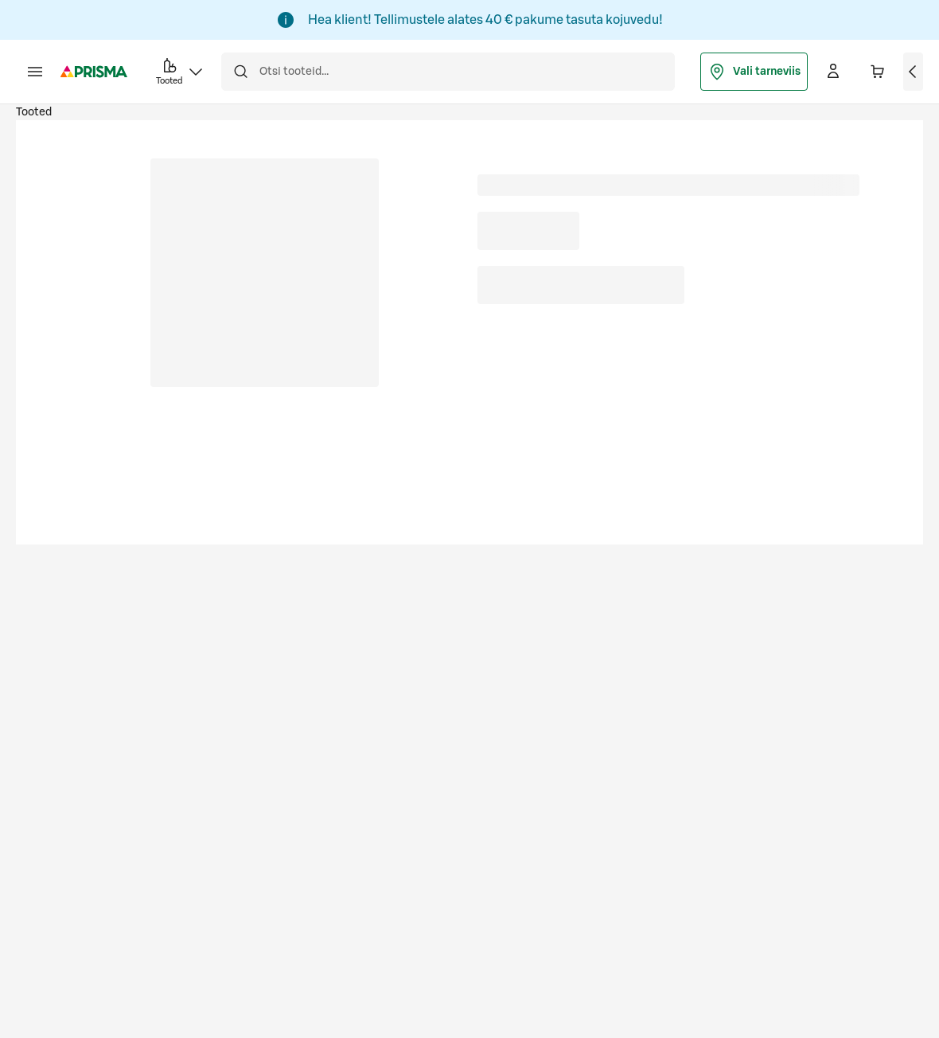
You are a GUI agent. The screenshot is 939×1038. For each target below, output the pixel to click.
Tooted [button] (180, 70)
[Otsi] (240, 71)
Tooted (34, 112)
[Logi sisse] (833, 72)
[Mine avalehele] (93, 72)
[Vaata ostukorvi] (913, 72)
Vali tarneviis (754, 71)
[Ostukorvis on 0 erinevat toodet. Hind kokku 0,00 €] (878, 72)
